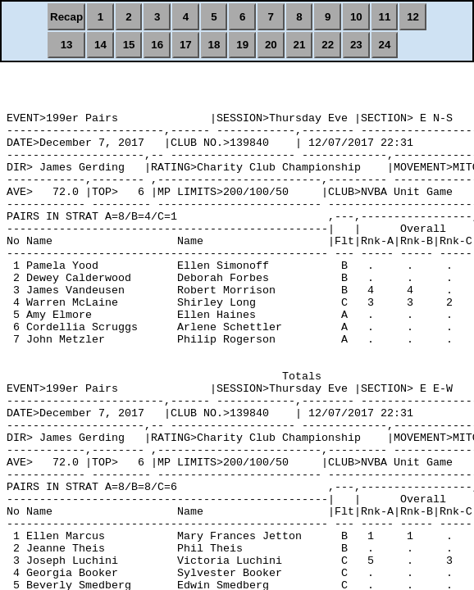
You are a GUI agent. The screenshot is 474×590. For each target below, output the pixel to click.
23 (356, 45)
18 (214, 45)
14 (100, 45)
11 (385, 17)
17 (186, 45)
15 (129, 45)
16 (157, 45)
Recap (66, 17)
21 (300, 45)
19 (242, 45)
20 (271, 45)
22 (327, 45)
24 (385, 45)
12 (413, 17)
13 (67, 45)
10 (356, 17)
